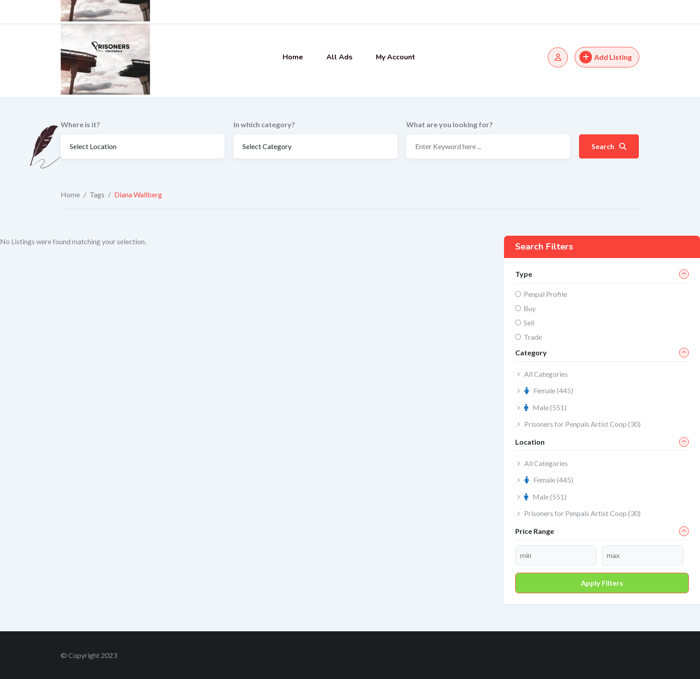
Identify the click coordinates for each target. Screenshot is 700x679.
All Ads (339, 57)
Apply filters (602, 583)
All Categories (546, 374)
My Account (395, 57)
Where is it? (80, 124)
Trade (533, 337)
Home (293, 57)
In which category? (264, 124)
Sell (529, 322)
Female (548, 390)
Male (545, 407)
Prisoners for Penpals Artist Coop (582, 424)
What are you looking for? (449, 124)
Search (609, 146)
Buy (530, 308)
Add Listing (605, 57)
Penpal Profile (545, 294)
